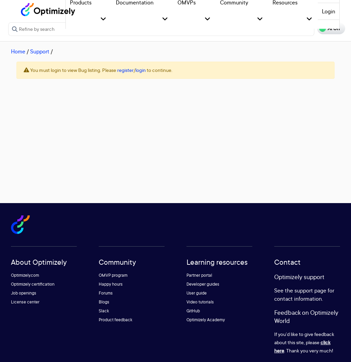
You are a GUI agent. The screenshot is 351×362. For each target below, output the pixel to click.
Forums (106, 293)
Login (328, 11)
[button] (103, 19)
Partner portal (199, 275)
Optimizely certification (33, 284)
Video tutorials (200, 302)
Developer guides (202, 284)
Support (39, 51)
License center (25, 302)
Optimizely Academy (205, 320)
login (140, 70)
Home (18, 51)
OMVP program (113, 275)
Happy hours (111, 284)
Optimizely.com (25, 275)
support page (310, 290)
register (125, 70)
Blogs (104, 302)
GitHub (193, 311)
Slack (104, 311)
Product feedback (115, 320)
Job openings (23, 293)
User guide (196, 293)
